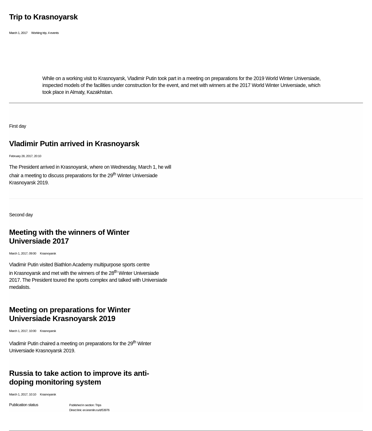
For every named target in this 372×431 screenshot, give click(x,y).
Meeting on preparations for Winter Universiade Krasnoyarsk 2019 (69, 314)
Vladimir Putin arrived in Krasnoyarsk (74, 143)
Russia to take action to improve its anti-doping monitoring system (79, 377)
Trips (98, 405)
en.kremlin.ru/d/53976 (96, 410)
